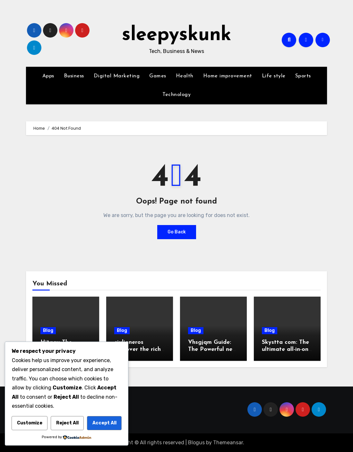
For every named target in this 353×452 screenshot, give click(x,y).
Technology (176, 94)
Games (157, 76)
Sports (303, 76)
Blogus (196, 442)
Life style (274, 76)
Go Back (177, 232)
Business (74, 76)
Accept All (104, 423)
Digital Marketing (117, 76)
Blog (48, 330)
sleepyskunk (176, 35)
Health (185, 76)
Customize (29, 423)
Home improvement (227, 76)
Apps (48, 76)
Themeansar (228, 442)
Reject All (67, 423)
